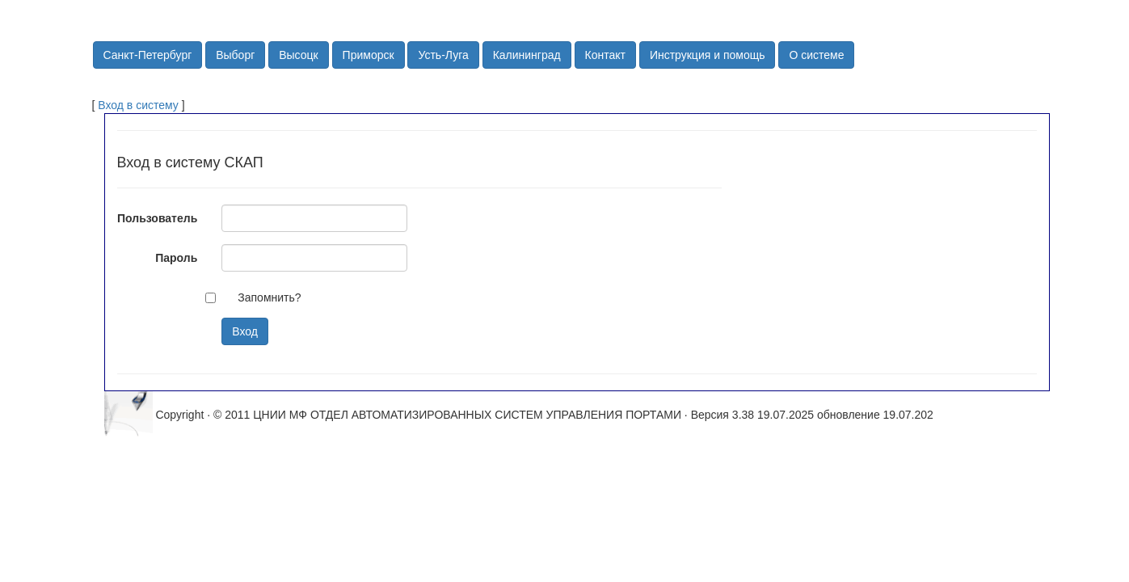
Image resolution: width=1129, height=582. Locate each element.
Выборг (235, 54)
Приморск (368, 54)
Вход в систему (138, 105)
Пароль (176, 257)
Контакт (605, 54)
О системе (816, 54)
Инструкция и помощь (707, 54)
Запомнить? (269, 297)
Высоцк (298, 54)
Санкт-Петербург (147, 54)
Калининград (527, 54)
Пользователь (157, 218)
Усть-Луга (443, 54)
